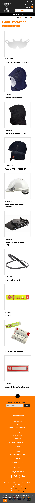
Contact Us (30, 4)
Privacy (17, 465)
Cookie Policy (17, 468)
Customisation (21, 3)
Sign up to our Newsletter (17, 402)
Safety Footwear (17, 421)
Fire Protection (17, 433)
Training (24, 4)
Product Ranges (25, 17)
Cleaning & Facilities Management (17, 427)
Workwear (17, 419)
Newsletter (17, 452)
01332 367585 (6, 10)
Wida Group (21, 491)
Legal (17, 458)
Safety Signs (17, 438)
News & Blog (30, 1)
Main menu (17, 14)
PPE (32, 17)
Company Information (17, 442)
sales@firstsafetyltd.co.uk (19, 488)
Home (18, 17)
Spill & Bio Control (17, 435)
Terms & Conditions (17, 462)
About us (23, 1)
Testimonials (30, 3)
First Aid (17, 430)
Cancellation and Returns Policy (17, 454)
